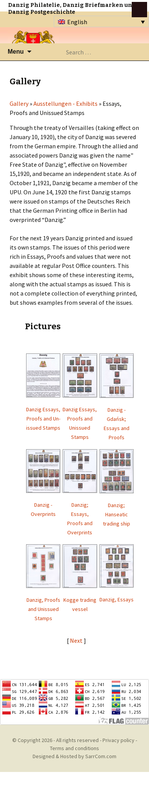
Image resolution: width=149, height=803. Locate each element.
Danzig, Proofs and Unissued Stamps (43, 609)
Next (77, 640)
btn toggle (139, 9)
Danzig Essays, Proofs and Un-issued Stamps (43, 418)
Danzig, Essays (116, 599)
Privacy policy (118, 740)
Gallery (19, 103)
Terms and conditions (74, 748)
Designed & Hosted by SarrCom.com (74, 756)
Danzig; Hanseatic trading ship (116, 514)
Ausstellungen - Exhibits (65, 103)
